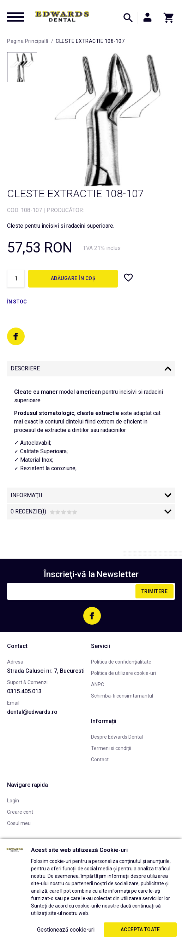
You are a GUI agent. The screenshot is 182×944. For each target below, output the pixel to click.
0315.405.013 (24, 691)
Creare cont (20, 812)
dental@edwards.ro (32, 712)
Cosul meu (19, 823)
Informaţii (26, 495)
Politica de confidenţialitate (121, 662)
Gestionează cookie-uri (66, 929)
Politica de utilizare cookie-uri (123, 673)
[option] (108, 119)
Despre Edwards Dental (117, 737)
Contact (100, 759)
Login (13, 800)
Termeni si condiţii (111, 748)
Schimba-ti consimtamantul (122, 696)
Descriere (25, 368)
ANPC (97, 684)
